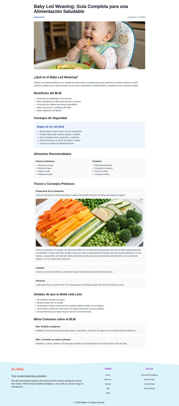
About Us (108, 379)
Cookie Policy (149, 384)
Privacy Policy (149, 379)
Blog (108, 393)
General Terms (149, 388)
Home (108, 375)
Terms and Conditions (149, 375)
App (107, 388)
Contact (108, 384)
